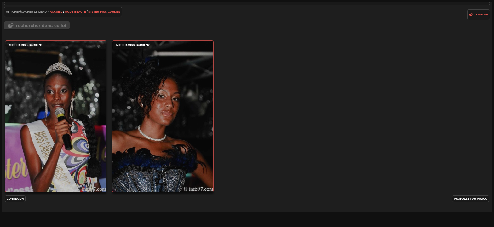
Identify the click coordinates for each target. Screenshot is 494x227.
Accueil (56, 11)
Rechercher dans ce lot (41, 25)
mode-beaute (75, 11)
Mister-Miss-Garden (104, 11)
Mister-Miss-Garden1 (55, 116)
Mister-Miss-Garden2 (163, 116)
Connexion (15, 198)
